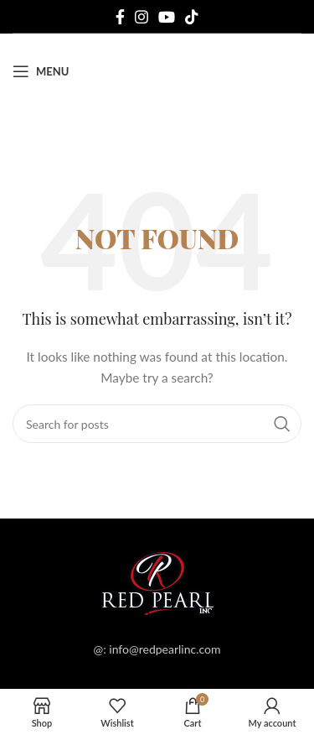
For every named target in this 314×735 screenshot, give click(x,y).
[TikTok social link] (191, 16)
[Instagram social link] (141, 16)
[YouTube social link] (166, 16)
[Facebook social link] (120, 16)
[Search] (157, 423)
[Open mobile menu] (40, 71)
